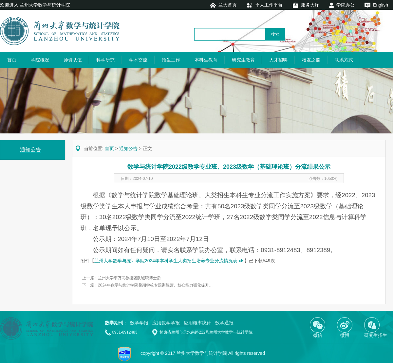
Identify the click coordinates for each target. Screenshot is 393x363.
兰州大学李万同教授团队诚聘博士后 (129, 278)
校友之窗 (311, 59)
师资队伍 (73, 59)
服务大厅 (310, 5)
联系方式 (344, 59)
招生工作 (171, 59)
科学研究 (105, 59)
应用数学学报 (166, 322)
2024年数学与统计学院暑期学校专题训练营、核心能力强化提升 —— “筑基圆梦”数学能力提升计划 (183, 285)
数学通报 (224, 322)
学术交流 (138, 59)
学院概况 (40, 59)
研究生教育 (243, 59)
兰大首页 (227, 5)
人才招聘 (278, 59)
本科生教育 (206, 59)
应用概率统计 (197, 322)
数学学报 (139, 322)
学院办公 (345, 5)
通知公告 (128, 148)
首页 (11, 59)
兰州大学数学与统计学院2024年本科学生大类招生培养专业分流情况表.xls (169, 260)
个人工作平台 (269, 5)
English (380, 5)
